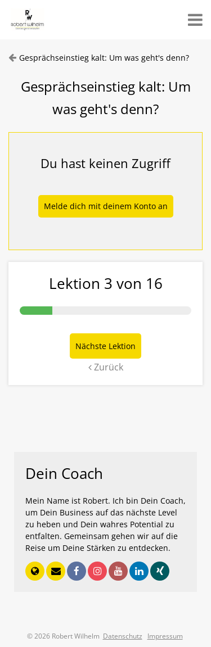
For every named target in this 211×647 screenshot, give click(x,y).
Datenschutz (122, 636)
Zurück (105, 367)
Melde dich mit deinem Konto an (106, 206)
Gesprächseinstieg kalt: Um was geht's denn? (104, 57)
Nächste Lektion (105, 346)
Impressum (165, 636)
